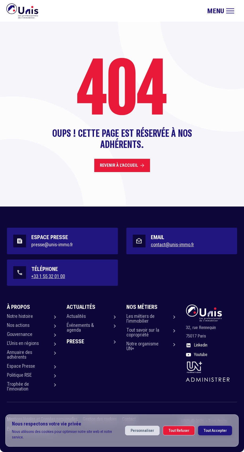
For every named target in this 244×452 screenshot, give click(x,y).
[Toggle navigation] (221, 11)
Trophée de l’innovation (18, 386)
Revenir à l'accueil (122, 165)
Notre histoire (20, 316)
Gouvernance (19, 334)
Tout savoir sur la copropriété (142, 332)
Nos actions (18, 325)
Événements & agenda (80, 327)
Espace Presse (21, 366)
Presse (75, 341)
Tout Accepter (215, 430)
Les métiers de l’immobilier (140, 318)
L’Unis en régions (23, 343)
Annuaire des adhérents (19, 354)
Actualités (76, 316)
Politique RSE (19, 375)
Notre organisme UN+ (142, 346)
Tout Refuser (178, 430)
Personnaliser (142, 430)
